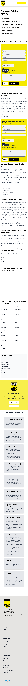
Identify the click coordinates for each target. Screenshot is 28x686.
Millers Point (4, 327)
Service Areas (4, 377)
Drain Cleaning (4, 372)
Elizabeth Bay (17, 317)
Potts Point (17, 330)
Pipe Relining (4, 362)
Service (4, 63)
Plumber (3, 257)
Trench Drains (4, 360)
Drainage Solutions (7, 627)
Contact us (5, 660)
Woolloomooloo (18, 345)
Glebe (15, 322)
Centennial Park (5, 312)
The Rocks (3, 343)
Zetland (3, 348)
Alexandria (3, 306)
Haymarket (3, 325)
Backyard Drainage (5, 368)
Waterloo (3, 345)
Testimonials (6, 663)
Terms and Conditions (8, 670)
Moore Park (17, 327)
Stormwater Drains (5, 364)
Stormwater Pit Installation (7, 366)
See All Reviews (14, 590)
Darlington (17, 314)
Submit (5, 83)
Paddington (4, 330)
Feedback (5, 667)
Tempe (16, 340)
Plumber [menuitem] (5, 624)
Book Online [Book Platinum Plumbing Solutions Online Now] (21, 3)
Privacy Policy (6, 672)
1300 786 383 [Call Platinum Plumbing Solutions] (14, 83)
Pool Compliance (5, 259)
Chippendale (17, 312)
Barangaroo (4, 309)
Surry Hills (16, 337)
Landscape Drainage (6, 370)
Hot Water (3, 264)
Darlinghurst (4, 314)
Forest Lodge (4, 322)
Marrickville (17, 325)
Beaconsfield (17, 309)
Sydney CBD (4, 340)
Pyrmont (3, 332)
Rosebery (16, 335)
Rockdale (3, 335)
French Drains (4, 358)
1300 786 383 (11, 612)
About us (5, 658)
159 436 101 (9, 616)
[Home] (3, 3)
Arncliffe (16, 306)
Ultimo (16, 343)
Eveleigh (16, 319)
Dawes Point (4, 317)
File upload (4, 68)
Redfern (16, 332)
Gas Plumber (4, 261)
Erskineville (3, 319)
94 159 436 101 (10, 615)
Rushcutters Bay (5, 337)
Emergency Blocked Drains (7, 375)
